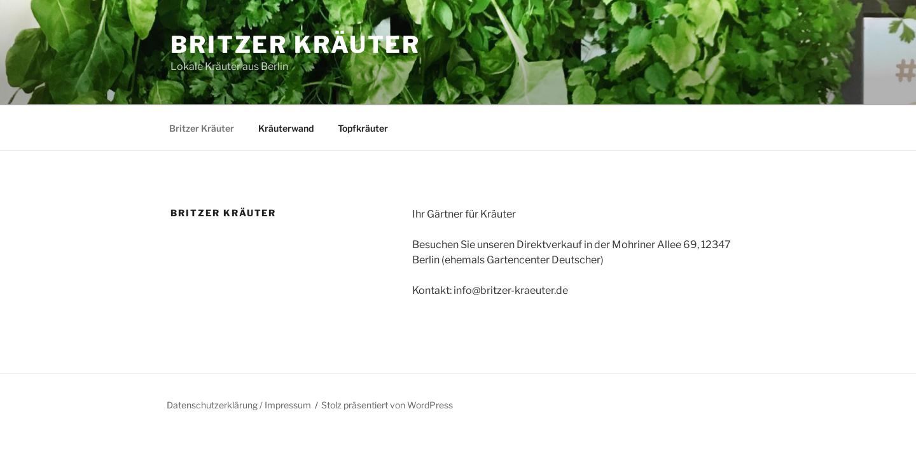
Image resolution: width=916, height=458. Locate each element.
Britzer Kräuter (295, 45)
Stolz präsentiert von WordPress (387, 404)
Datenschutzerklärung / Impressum (239, 404)
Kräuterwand (286, 128)
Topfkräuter (363, 128)
